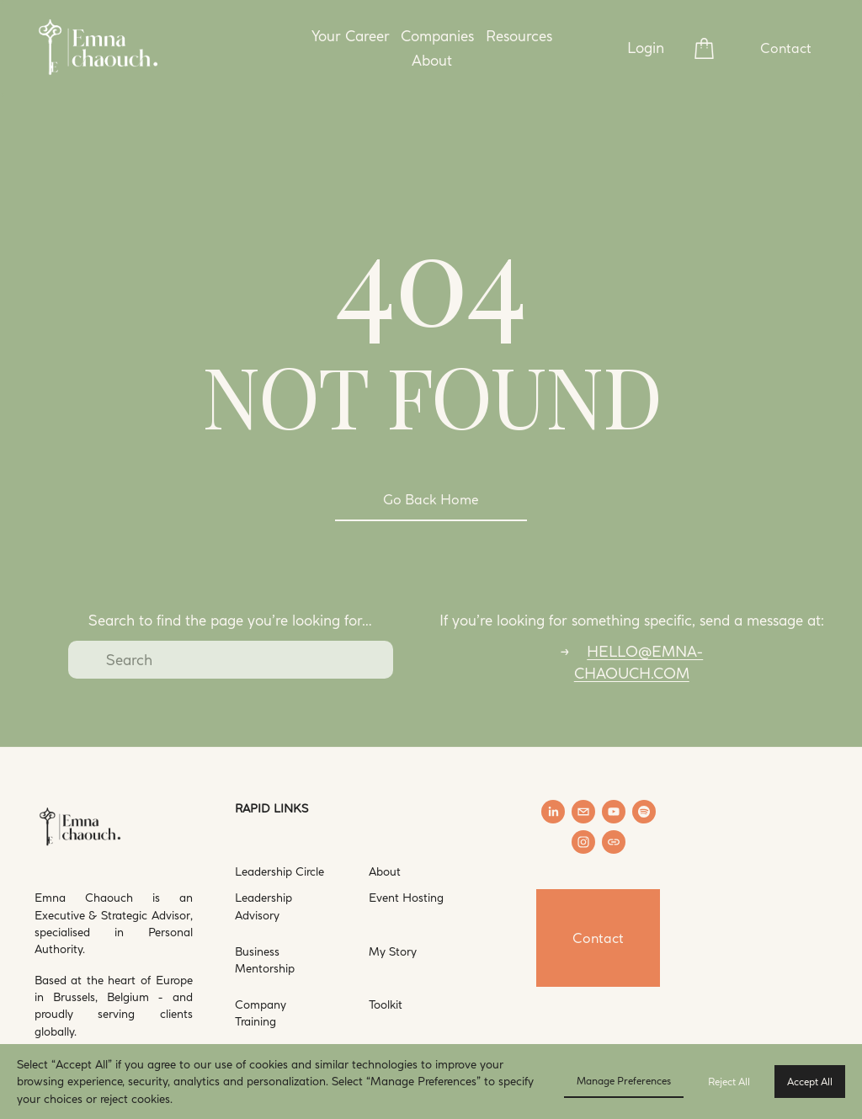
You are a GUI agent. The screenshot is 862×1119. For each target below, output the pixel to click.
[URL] (613, 842)
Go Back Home (431, 499)
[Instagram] (583, 842)
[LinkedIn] (553, 811)
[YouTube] (613, 811)
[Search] (230, 660)
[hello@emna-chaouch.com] (583, 811)
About (385, 871)
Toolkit (385, 1004)
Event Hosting (406, 897)
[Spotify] (644, 811)
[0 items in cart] (704, 48)
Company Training (260, 1012)
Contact (785, 48)
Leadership (263, 871)
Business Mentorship (265, 959)
